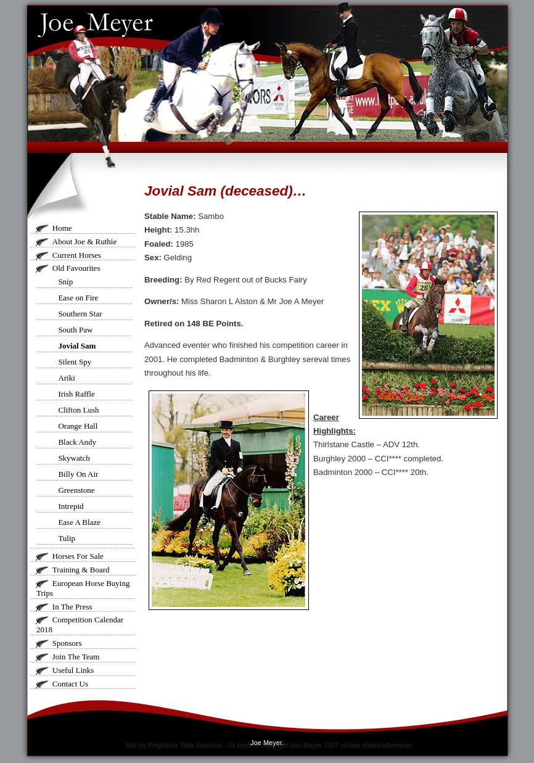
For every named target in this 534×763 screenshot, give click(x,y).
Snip (65, 281)
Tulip (66, 538)
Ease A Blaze (79, 522)
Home (62, 228)
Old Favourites (76, 268)
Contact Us (70, 683)
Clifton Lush (78, 409)
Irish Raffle (76, 393)
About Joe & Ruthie (84, 241)
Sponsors (67, 643)
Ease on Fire (78, 297)
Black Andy (77, 442)
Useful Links (73, 670)
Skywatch (73, 458)
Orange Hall (77, 426)
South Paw (75, 329)
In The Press (72, 606)
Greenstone (76, 490)
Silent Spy (74, 361)
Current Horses (76, 255)
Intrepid (70, 506)
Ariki (66, 377)
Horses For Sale (78, 556)
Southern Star (80, 313)
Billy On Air (78, 474)
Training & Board (81, 569)
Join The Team (76, 656)
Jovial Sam (77, 345)
